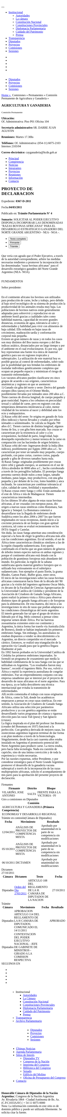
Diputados (14, 41)
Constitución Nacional (28, 21)
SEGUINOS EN (10, 963)
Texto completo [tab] (18, 238)
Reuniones (15, 174)
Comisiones (15, 47)
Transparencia (17, 38)
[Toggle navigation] (2, 7)
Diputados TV (31, 1058)
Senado (27, 1071)
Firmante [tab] (14, 242)
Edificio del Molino (34, 1074)
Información (16, 177)
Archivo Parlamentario (29, 1020)
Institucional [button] (16, 12)
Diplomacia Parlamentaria (31, 28)
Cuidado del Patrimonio (29, 31)
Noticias (13, 164)
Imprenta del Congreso (36, 1064)
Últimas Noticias (25, 1048)
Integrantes (15, 168)
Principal (14, 158)
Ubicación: (8, 118)
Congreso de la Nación (36, 1061)
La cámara (22, 18)
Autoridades (23, 15)
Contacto (14, 181)
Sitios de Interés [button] (25, 1055)
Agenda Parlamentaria (29, 1051)
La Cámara (29, 998)
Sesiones (14, 51)
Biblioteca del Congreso (37, 1067)
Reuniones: (8, 136)
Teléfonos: (7, 143)
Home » (6, 95)
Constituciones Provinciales (32, 25)
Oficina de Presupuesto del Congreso (44, 1077)
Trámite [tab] (14, 246)
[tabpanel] (33, 517)
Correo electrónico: (13, 152)
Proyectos (14, 44)
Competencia (16, 161)
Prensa (19, 34)
